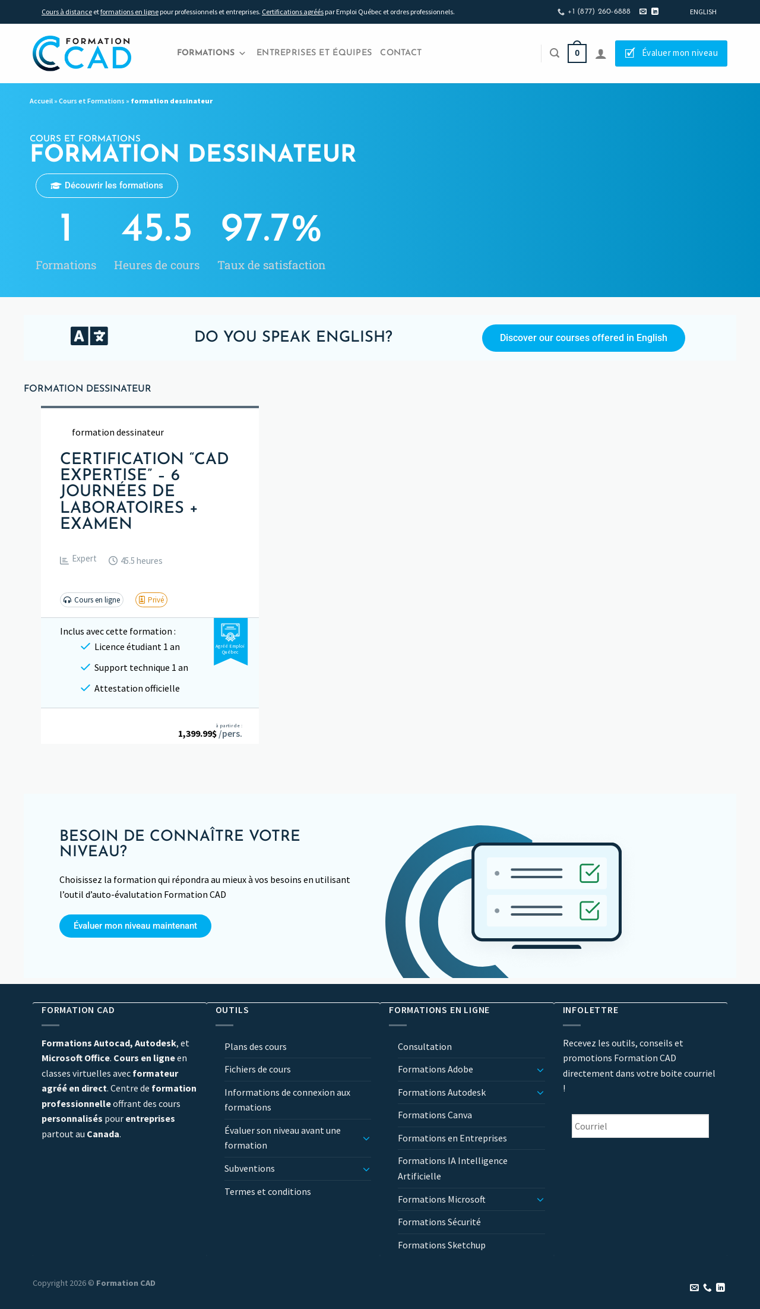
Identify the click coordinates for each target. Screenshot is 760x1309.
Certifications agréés (293, 11)
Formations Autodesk (442, 1092)
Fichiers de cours (257, 1069)
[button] (78, 560)
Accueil (41, 100)
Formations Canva (435, 1115)
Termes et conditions (267, 1191)
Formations (211, 53)
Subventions (249, 1168)
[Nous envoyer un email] (643, 12)
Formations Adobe (435, 1069)
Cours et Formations (92, 100)
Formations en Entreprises (452, 1138)
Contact (401, 53)
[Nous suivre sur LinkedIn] (654, 12)
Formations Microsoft (442, 1199)
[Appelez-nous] (707, 1288)
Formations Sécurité (439, 1222)
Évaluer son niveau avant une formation (282, 1138)
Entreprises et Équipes (314, 53)
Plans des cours (255, 1046)
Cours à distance (67, 11)
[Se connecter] (601, 53)
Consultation (425, 1046)
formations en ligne (129, 11)
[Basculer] (366, 1138)
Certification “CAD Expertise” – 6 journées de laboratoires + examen (144, 492)
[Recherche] (554, 53)
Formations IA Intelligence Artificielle (453, 1168)
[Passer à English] (703, 12)
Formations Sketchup (442, 1245)
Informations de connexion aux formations (287, 1100)
